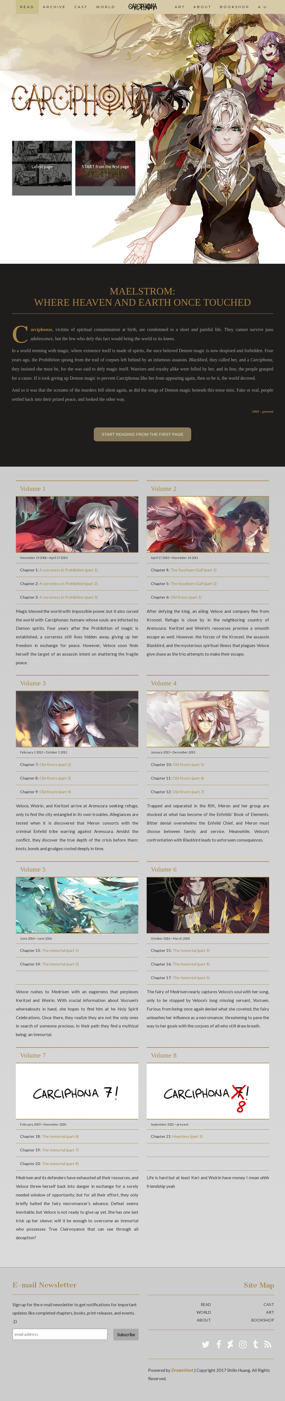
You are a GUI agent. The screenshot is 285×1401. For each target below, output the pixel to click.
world (203, 1312)
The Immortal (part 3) (191, 950)
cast (269, 1304)
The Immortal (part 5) (191, 977)
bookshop (262, 1320)
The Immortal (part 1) (60, 950)
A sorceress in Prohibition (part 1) (69, 570)
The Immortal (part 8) (60, 1163)
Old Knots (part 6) (188, 778)
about (204, 1320)
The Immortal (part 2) (60, 964)
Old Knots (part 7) (188, 791)
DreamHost (182, 1370)
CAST (81, 7)
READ (27, 7)
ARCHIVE (54, 7)
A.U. (263, 7)
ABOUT (202, 7)
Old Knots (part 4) (55, 791)
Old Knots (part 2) (55, 764)
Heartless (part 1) (188, 1136)
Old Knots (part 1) (186, 597)
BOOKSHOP (235, 7)
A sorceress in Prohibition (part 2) (69, 583)
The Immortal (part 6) (60, 1136)
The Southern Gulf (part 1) (193, 570)
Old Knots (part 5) (188, 764)
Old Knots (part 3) (55, 778)
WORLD (106, 7)
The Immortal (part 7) (60, 1150)
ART (180, 7)
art (270, 1312)
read (206, 1304)
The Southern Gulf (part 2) (193, 583)
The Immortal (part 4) (191, 964)
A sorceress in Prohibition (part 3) (69, 597)
